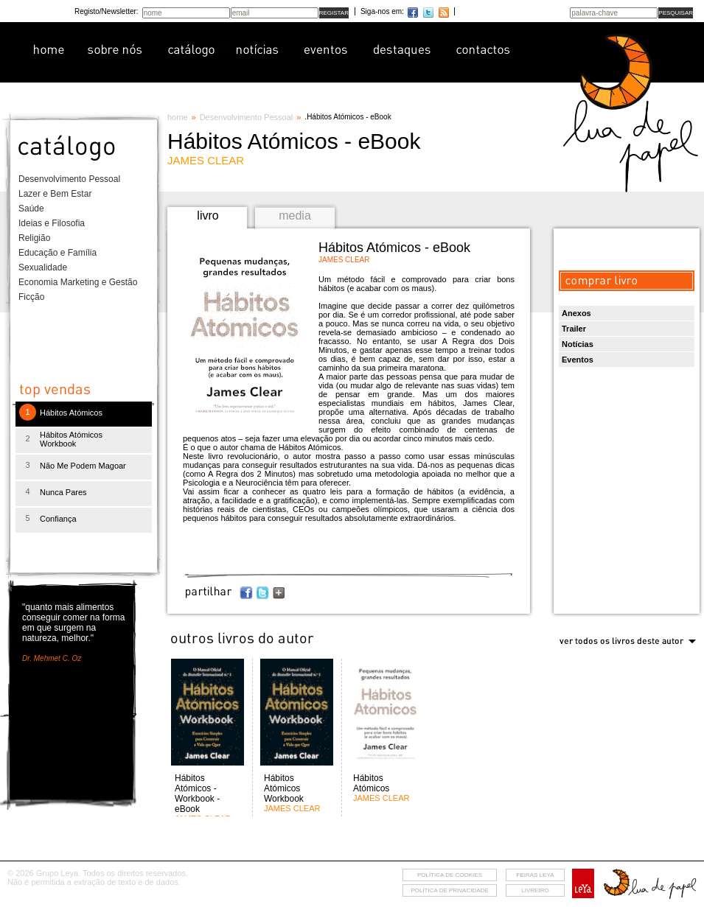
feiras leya (535, 875)
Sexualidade (42, 267)
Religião (34, 238)
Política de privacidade (449, 890)
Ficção (31, 297)
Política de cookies (449, 875)
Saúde (31, 208)
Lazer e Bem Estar (54, 194)
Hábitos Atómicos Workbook (71, 439)
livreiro (534, 890)
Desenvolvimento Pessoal (69, 179)
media (295, 215)
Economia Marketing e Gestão (77, 282)
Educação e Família (57, 253)
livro (207, 215)
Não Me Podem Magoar (83, 465)
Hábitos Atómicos (71, 412)
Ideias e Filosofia (51, 223)
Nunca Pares (63, 492)
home (177, 117)
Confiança (58, 518)
